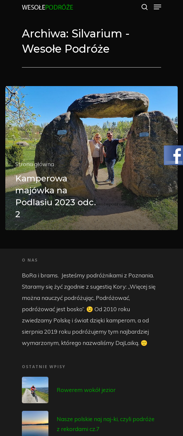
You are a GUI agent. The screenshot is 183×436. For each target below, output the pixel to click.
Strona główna (34, 164)
